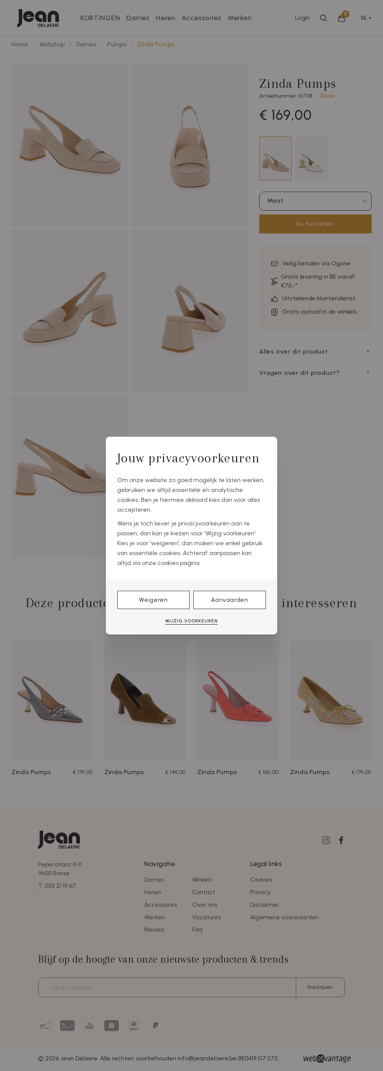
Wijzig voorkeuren (191, 621)
